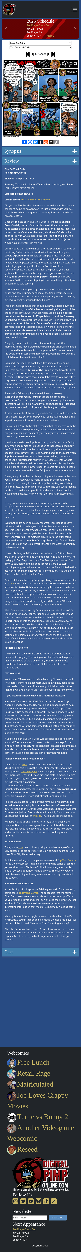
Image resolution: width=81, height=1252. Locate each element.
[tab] (40, 151)
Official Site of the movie (35, 199)
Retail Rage (28, 1073)
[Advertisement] (13, 1001)
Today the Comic (28, 892)
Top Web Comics (67, 860)
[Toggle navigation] (75, 9)
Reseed (22, 1149)
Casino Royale (29, 771)
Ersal (24, 764)
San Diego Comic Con (38, 25)
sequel (10, 583)
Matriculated (30, 1084)
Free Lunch (28, 1062)
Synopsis (40, 151)
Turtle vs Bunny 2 (37, 1117)
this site (37, 815)
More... (50, 35)
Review (40, 161)
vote (20, 847)
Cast (40, 951)
